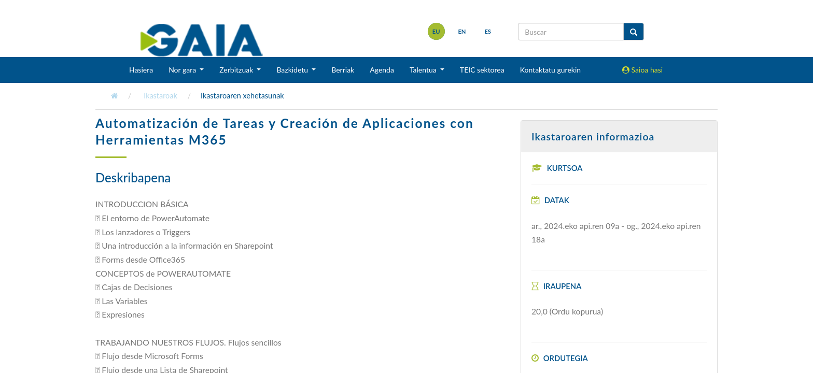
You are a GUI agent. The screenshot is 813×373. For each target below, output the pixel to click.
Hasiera (141, 69)
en (462, 31)
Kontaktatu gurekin (550, 69)
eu (436, 31)
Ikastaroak (160, 95)
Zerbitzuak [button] (237, 69)
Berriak (342, 69)
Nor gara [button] (183, 69)
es (487, 31)
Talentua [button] (424, 69)
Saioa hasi (642, 69)
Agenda (382, 69)
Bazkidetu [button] (293, 69)
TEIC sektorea (482, 69)
